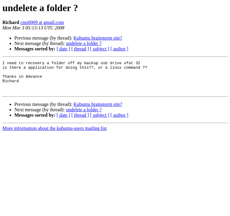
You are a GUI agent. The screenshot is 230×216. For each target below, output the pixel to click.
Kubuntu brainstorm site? (97, 37)
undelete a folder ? (84, 43)
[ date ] (63, 48)
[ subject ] (99, 48)
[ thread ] (80, 48)
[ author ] (119, 48)
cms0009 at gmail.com (42, 22)
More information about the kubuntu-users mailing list (54, 134)
